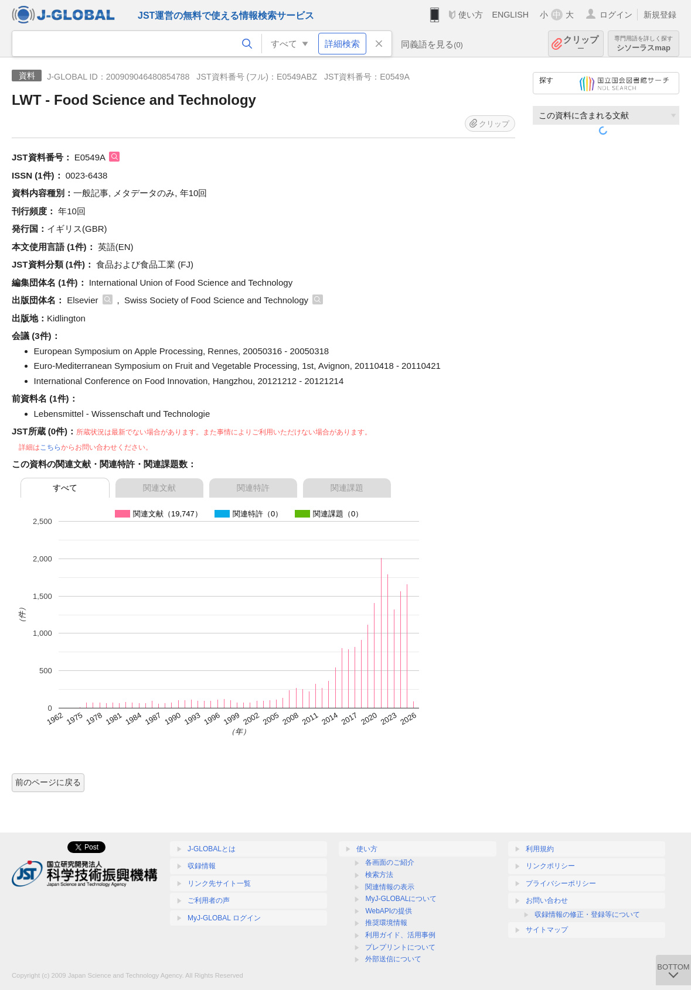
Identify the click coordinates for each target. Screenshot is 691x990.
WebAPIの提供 (388, 911)
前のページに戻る (48, 782)
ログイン (616, 14)
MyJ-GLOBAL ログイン (224, 918)
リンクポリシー (550, 866)
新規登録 (660, 14)
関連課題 (347, 487)
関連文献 (159, 487)
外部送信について (393, 959)
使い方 (470, 14)
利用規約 (540, 849)
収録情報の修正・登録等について (587, 914)
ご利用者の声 (209, 900)
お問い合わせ (547, 900)
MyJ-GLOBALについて (401, 899)
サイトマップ (547, 930)
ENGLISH (510, 14)
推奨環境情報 (386, 923)
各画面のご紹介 (389, 862)
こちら (50, 447)
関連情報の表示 (389, 887)
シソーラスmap (643, 43)
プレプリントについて (400, 947)
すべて (65, 487)
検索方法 (379, 875)
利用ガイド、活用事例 (400, 935)
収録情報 (202, 866)
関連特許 (253, 487)
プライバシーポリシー (561, 883)
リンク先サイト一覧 (219, 883)
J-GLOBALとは (212, 849)
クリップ (580, 44)
